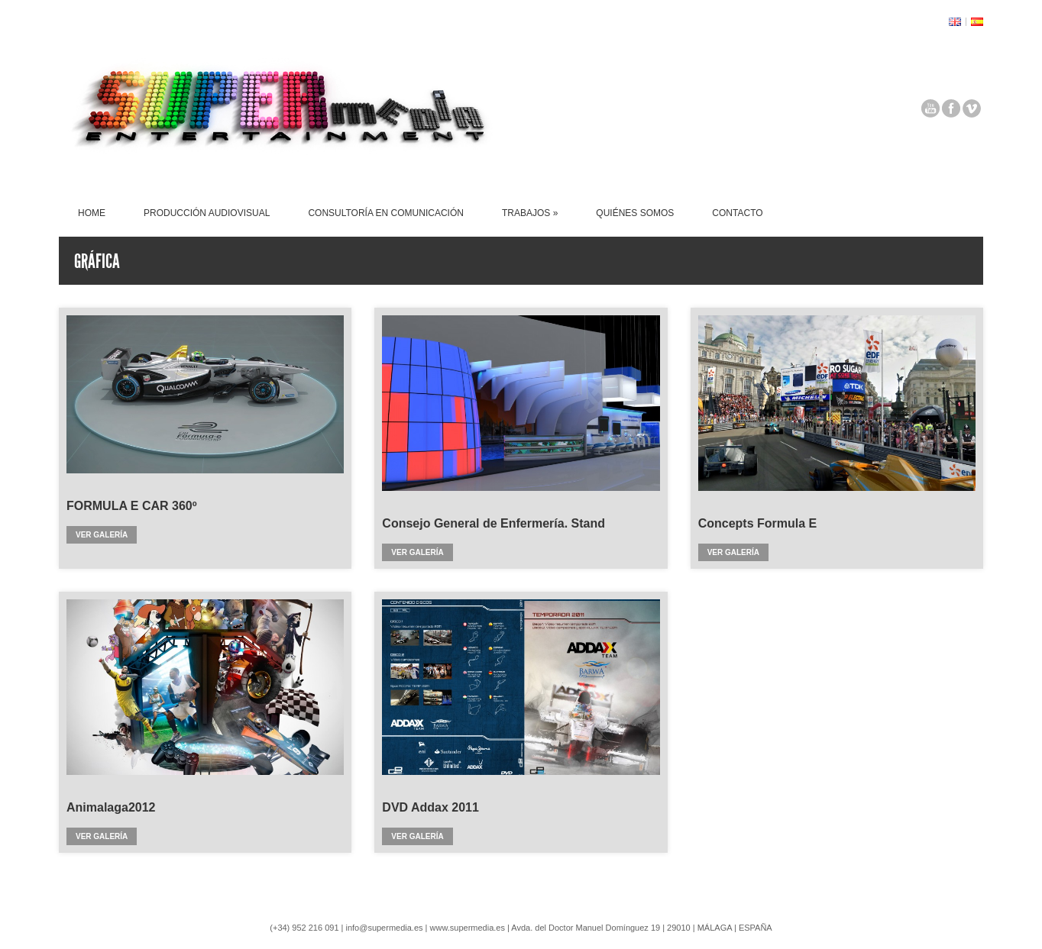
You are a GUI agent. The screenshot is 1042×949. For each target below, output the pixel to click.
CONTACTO (737, 213)
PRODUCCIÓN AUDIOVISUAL (207, 213)
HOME (91, 213)
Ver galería (102, 535)
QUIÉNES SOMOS (635, 213)
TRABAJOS (530, 213)
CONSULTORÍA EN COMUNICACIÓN (386, 213)
